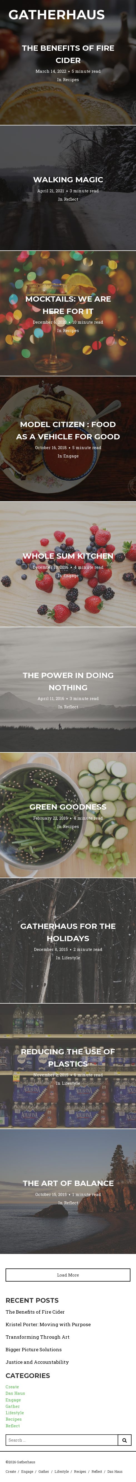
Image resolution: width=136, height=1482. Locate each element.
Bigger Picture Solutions (34, 1349)
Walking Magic (68, 179)
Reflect (71, 199)
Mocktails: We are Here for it (68, 305)
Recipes (71, 79)
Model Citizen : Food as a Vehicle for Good (68, 430)
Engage (71, 456)
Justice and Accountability (37, 1362)
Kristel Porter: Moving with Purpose (48, 1324)
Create (12, 1386)
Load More (68, 1275)
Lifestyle (71, 957)
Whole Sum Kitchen (68, 556)
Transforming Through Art (38, 1337)
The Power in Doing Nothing (68, 681)
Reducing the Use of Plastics (68, 1058)
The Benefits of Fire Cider (68, 54)
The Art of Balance (68, 1183)
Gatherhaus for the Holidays (68, 932)
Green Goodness (68, 807)
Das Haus (15, 1393)
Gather (13, 1406)
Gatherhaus (56, 15)
